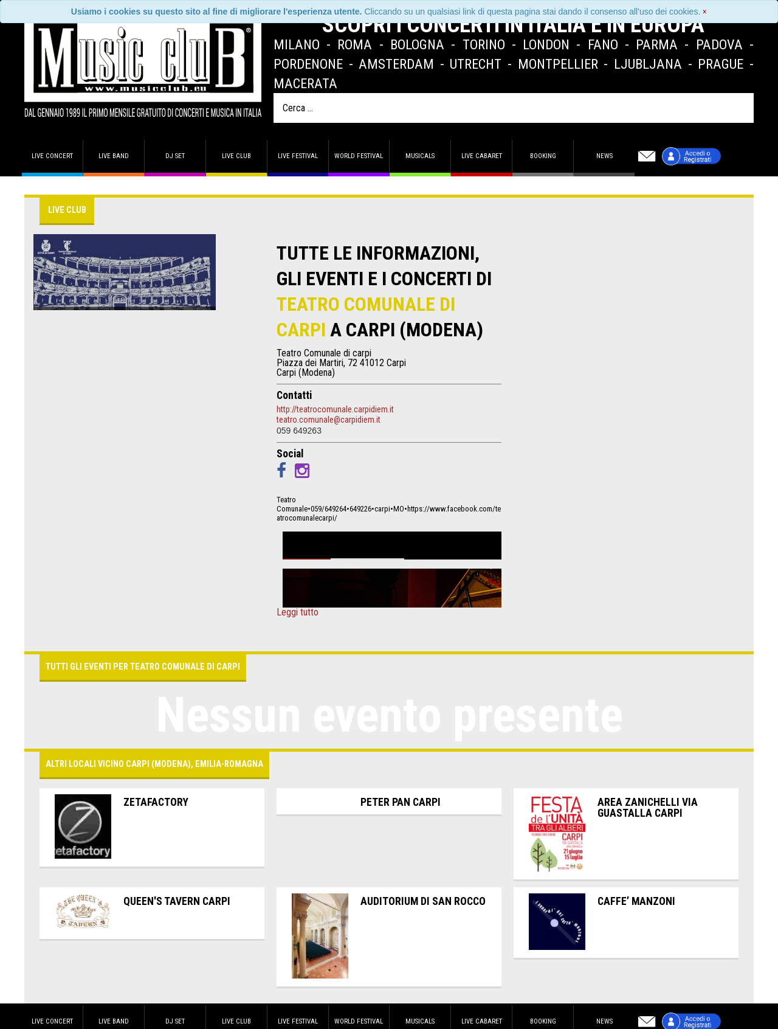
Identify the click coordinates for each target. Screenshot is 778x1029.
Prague (720, 64)
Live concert (52, 156)
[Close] (705, 11)
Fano (603, 44)
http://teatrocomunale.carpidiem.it (335, 409)
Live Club (236, 156)
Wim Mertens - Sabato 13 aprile (398, 542)
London (546, 44)
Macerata (305, 83)
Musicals (420, 156)
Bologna (417, 44)
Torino (484, 44)
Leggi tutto (297, 612)
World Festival (358, 156)
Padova (719, 44)
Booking (543, 156)
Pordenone (308, 64)
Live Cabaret (481, 156)
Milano (297, 44)
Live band (113, 156)
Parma (657, 44)
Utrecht (475, 64)
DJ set (175, 156)
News (604, 156)
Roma (354, 44)
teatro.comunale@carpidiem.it (328, 419)
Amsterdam (396, 64)
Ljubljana (648, 64)
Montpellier (558, 64)
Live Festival (298, 156)
